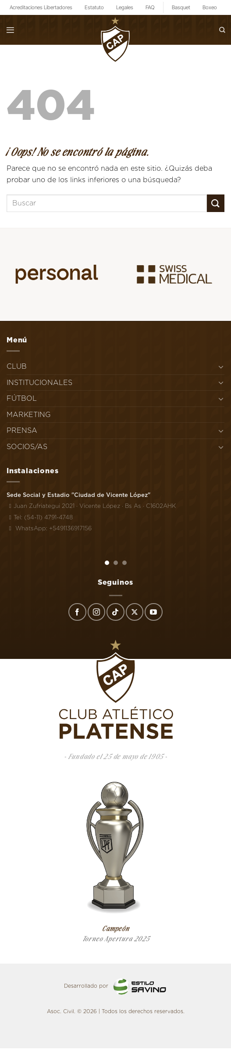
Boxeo (210, 7)
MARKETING (29, 414)
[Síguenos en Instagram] (96, 612)
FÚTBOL (22, 398)
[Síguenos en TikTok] (115, 612)
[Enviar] (215, 203)
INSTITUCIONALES (39, 382)
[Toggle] (220, 366)
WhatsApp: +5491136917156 (49, 528)
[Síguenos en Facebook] (77, 612)
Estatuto (94, 7)
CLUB (17, 366)
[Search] (222, 29)
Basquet (181, 7)
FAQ (150, 7)
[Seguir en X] (134, 612)
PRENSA (22, 430)
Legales (124, 7)
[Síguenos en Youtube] (153, 612)
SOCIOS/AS (27, 446)
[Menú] (10, 30)
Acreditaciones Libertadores (41, 7)
